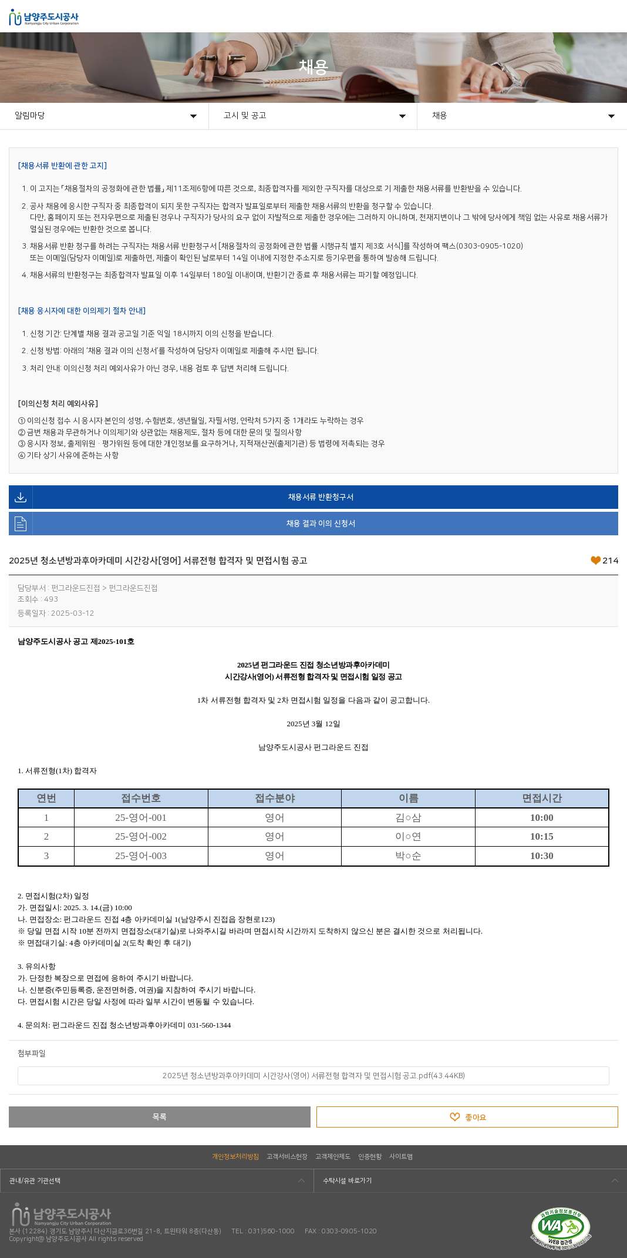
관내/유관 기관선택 (34, 1181)
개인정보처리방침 (235, 1156)
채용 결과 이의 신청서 (182, 523)
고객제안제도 (332, 1156)
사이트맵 (401, 1156)
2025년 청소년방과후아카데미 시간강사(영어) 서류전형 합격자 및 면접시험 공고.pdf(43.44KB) (314, 1076)
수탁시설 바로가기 (347, 1181)
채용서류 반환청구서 (181, 497)
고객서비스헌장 (287, 1156)
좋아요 (476, 1117)
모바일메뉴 (610, 16)
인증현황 (370, 1156)
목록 (160, 1117)
